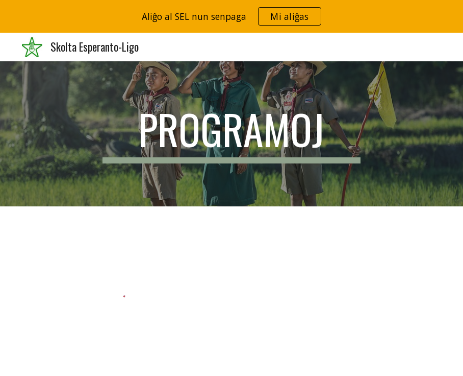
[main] (231, 134)
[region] (231, 16)
